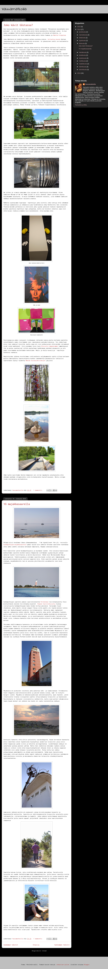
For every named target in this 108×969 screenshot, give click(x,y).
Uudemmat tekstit (11, 945)
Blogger (87, 964)
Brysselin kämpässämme (49, 346)
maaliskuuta (83, 64)
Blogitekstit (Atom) (39, 950)
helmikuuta (83, 67)
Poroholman (44, 602)
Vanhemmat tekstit (62, 945)
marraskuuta (83, 35)
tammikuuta (83, 69)
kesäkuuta (82, 55)
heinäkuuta (83, 52)
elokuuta (82, 43)
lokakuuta (82, 38)
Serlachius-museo (54, 39)
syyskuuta (82, 40)
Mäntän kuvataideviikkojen (35, 360)
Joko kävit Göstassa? (18, 25)
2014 (79, 29)
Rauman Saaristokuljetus (46, 604)
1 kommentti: (38, 490)
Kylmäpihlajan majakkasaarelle (15, 544)
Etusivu (36, 945)
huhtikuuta (82, 61)
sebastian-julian (62, 964)
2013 (79, 73)
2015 (79, 26)
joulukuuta (82, 32)
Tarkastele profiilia (81, 105)
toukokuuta (83, 58)
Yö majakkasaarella (17, 504)
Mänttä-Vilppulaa (59, 35)
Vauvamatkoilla (14, 9)
